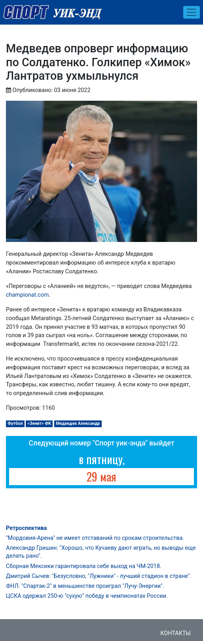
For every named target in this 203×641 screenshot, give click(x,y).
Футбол (15, 423)
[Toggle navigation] (191, 12)
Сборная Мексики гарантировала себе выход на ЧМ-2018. (83, 566)
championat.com (27, 295)
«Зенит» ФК (39, 423)
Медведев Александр (78, 423)
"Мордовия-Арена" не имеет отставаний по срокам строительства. (95, 538)
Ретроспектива (26, 528)
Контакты (175, 633)
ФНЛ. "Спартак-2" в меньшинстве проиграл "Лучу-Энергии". (85, 586)
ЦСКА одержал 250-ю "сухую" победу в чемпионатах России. (87, 596)
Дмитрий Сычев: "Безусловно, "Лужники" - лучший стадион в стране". (98, 576)
